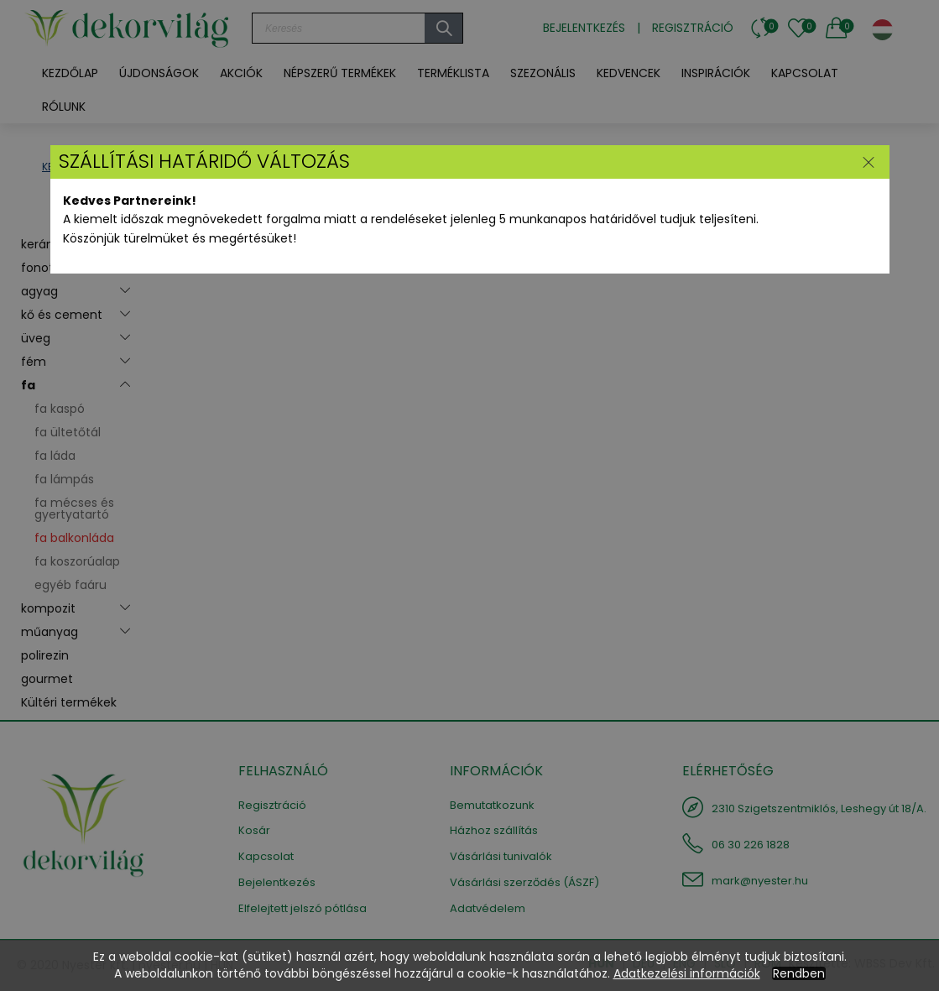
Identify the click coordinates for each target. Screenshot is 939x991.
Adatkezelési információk (686, 973)
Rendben (799, 973)
